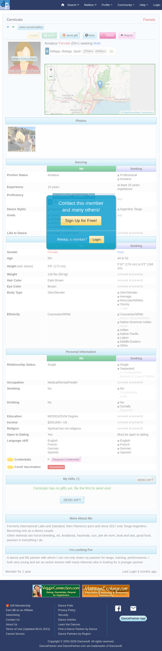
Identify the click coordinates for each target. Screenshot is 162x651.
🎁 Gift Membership (18, 605)
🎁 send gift (70, 35)
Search (71, 5)
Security (63, 614)
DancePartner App (133, 618)
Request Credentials (66, 459)
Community (125, 5)
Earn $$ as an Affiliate (19, 610)
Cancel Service (15, 633)
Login (156, 5)
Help (142, 5)
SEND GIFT (145, 479)
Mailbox (89, 5)
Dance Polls (65, 605)
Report (127, 35)
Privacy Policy (66, 610)
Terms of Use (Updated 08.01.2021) (28, 629)
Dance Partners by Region (74, 633)
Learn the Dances (69, 624)
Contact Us (13, 619)
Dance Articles (67, 619)
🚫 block (108, 35)
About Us (11, 624)
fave (90, 35)
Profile (106, 5)
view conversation (31, 27)
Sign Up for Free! (81, 220)
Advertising (13, 614)
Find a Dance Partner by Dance (77, 629)
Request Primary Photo (24, 58)
